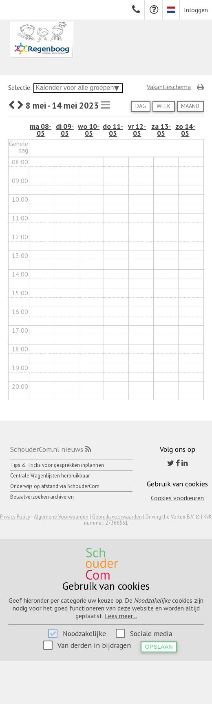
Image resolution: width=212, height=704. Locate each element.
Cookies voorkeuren (177, 498)
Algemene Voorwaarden (61, 516)
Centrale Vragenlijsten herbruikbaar (50, 475)
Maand (190, 106)
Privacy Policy (15, 516)
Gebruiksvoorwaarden (117, 516)
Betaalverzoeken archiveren (42, 496)
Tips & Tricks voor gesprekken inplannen (57, 465)
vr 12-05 (137, 130)
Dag (140, 106)
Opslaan (159, 646)
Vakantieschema (169, 87)
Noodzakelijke (84, 633)
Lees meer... (121, 616)
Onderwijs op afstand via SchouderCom (54, 486)
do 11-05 (113, 130)
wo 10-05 (88, 130)
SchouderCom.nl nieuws (46, 449)
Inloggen (196, 10)
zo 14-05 (185, 130)
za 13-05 (161, 130)
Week (163, 106)
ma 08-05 (40, 130)
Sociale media (151, 633)
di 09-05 (65, 130)
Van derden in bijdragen (94, 645)
